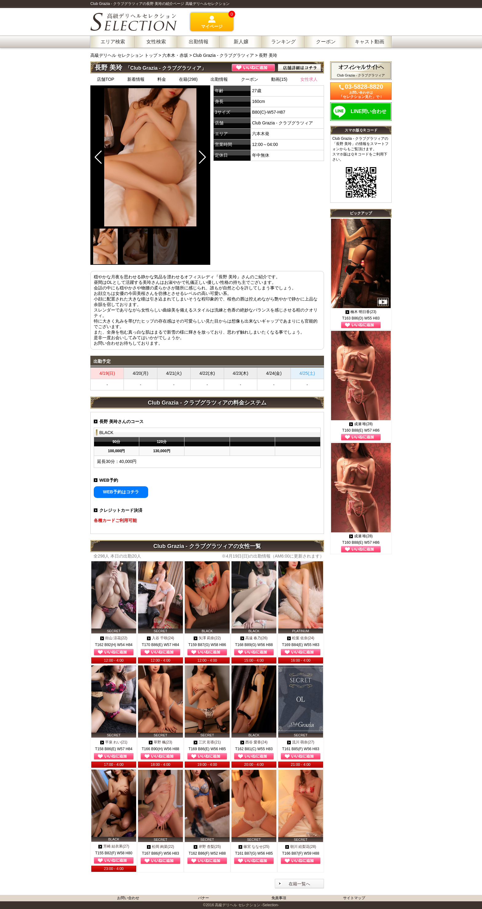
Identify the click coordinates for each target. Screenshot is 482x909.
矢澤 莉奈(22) (207, 638)
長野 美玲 (268, 55)
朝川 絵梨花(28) (300, 846)
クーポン (249, 79)
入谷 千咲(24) (160, 638)
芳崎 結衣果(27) (113, 846)
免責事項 (278, 898)
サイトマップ (354, 898)
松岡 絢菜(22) (160, 846)
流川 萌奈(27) (300, 742)
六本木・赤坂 (175, 55)
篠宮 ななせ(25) (254, 846)
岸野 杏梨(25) (207, 846)
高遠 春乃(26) (254, 638)
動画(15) (279, 79)
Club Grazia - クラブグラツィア (223, 55)
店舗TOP (105, 79)
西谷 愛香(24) (254, 742)
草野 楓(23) (160, 742)
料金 (161, 79)
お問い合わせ (128, 898)
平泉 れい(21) (114, 742)
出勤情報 (219, 79)
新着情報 (135, 79)
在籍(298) (188, 79)
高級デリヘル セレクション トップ (124, 55)
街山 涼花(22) (114, 638)
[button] (202, 157)
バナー (203, 898)
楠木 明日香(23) (361, 312)
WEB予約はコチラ (121, 491)
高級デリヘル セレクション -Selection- (247, 905)
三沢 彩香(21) (207, 742)
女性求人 (309, 79)
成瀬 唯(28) (361, 424)
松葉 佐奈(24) (300, 638)
